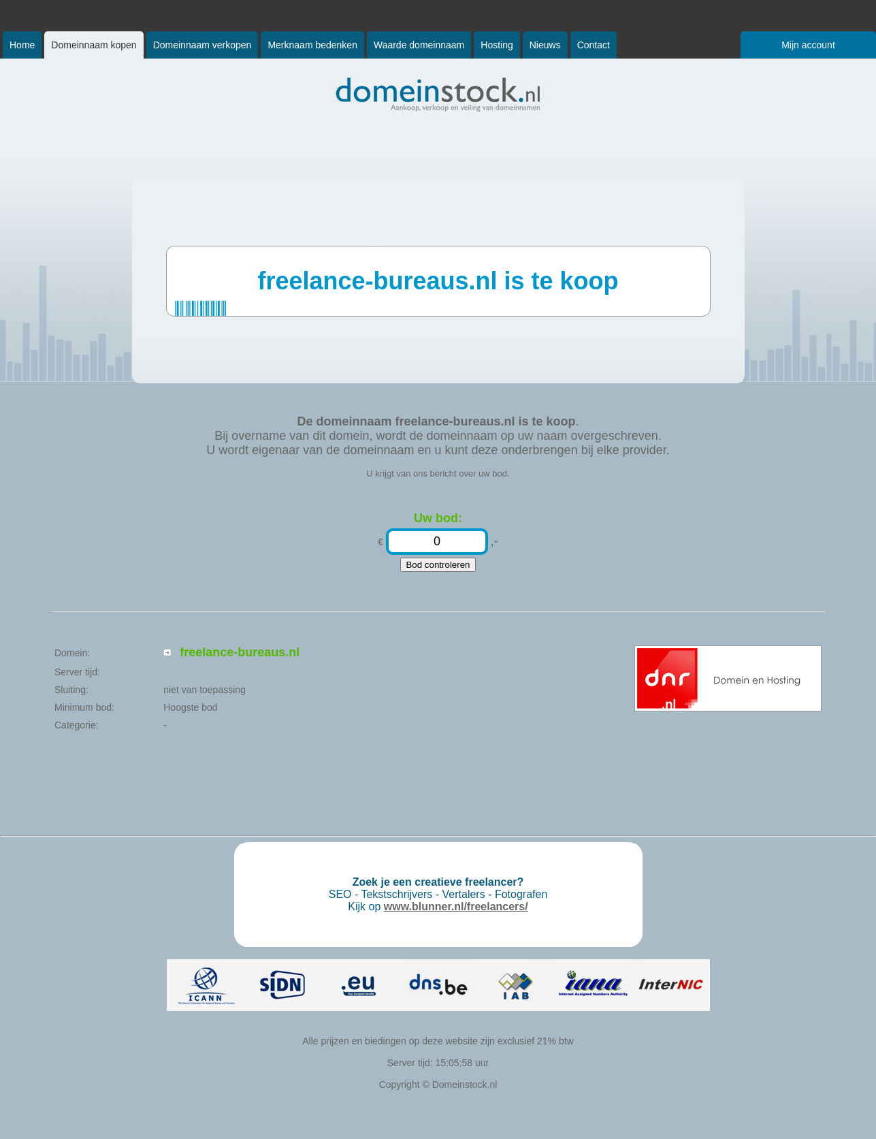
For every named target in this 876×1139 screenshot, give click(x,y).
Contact (593, 44)
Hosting (497, 44)
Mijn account (808, 44)
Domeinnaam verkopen (202, 44)
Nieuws (545, 44)
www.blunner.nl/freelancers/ (456, 906)
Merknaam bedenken (312, 44)
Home (22, 44)
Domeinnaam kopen (93, 44)
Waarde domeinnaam (419, 44)
